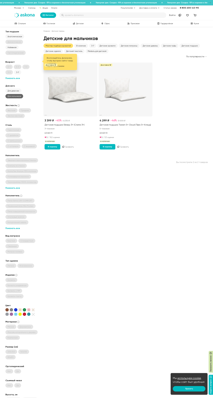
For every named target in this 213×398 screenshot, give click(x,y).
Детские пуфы (169, 46)
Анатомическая (15, 36)
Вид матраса (12, 236)
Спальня (20, 23)
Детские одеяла (53, 51)
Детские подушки (190, 46)
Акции (43, 8)
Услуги (54, 8)
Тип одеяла (11, 261)
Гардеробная (165, 23)
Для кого (10, 86)
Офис (105, 23)
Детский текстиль (74, 51)
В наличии (81, 46)
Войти (172, 15)
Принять (189, 389)
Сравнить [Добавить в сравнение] (68, 146)
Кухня (194, 23)
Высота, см (11, 394)
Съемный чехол (13, 380)
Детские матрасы (129, 46)
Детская (78, 23)
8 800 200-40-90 (189, 8)
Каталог (48, 15)
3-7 (17, 72)
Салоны (31, 8)
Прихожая (133, 23)
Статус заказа (170, 8)
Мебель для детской (97, 51)
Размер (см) (11, 347)
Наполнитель (12, 155)
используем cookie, (189, 378)
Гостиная (49, 23)
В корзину (52, 147)
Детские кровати (107, 46)
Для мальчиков (14, 96)
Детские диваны (150, 46)
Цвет (8, 305)
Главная (46, 31)
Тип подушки (12, 31)
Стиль (8, 125)
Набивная (12, 47)
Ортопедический (14, 366)
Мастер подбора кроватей (58, 46)
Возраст (10, 62)
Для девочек (13, 91)
